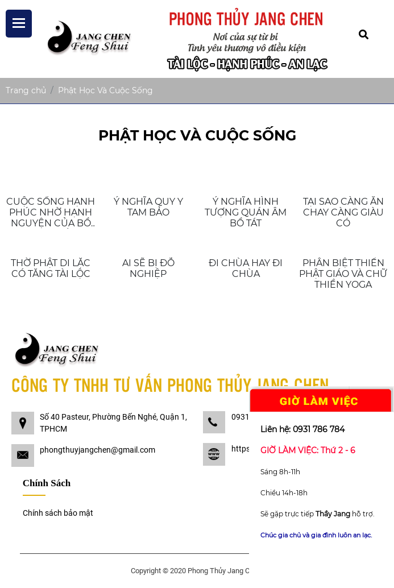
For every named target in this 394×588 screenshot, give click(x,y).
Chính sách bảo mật (58, 512)
